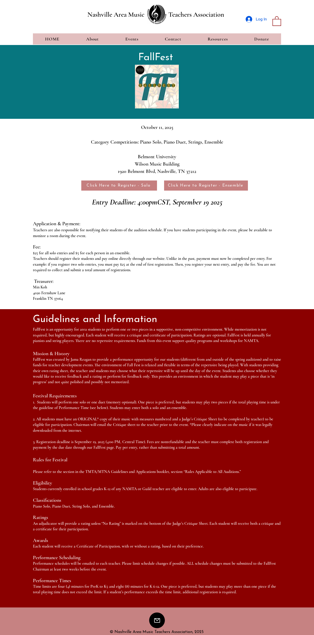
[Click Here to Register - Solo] (119, 185)
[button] (276, 21)
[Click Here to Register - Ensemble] (206, 185)
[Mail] (157, 620)
